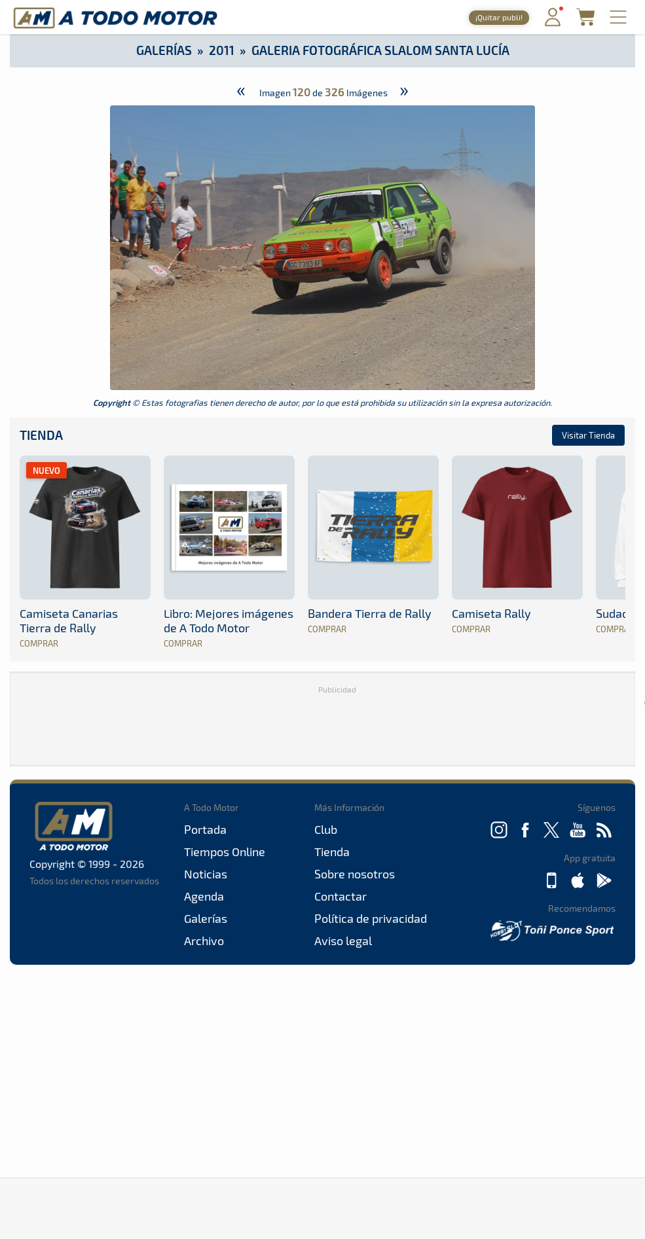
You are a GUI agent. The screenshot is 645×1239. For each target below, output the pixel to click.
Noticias (205, 874)
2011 (221, 50)
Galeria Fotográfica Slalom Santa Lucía (380, 50)
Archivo (204, 940)
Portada (205, 829)
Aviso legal (343, 940)
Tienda (41, 434)
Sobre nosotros (354, 874)
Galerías (164, 50)
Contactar (340, 896)
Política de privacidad (370, 918)
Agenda (204, 896)
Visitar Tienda (588, 435)
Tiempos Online (224, 851)
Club (325, 829)
